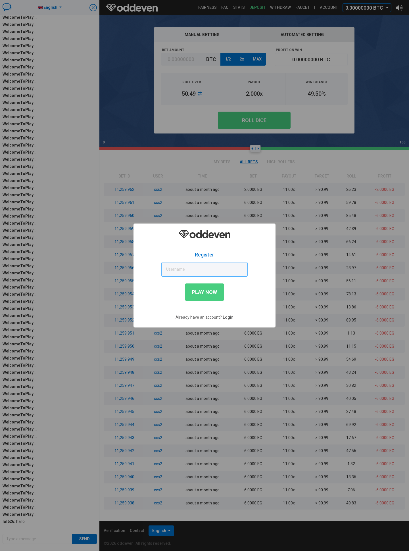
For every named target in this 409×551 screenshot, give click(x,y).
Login (228, 317)
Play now (204, 292)
